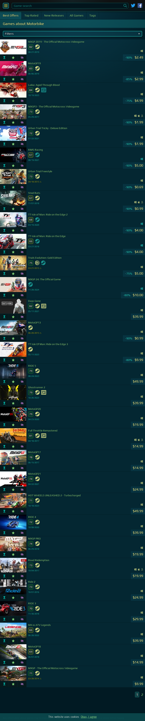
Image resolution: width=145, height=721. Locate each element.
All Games (76, 15)
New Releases (54, 15)
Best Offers (11, 15)
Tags (92, 15)
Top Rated (31, 15)
